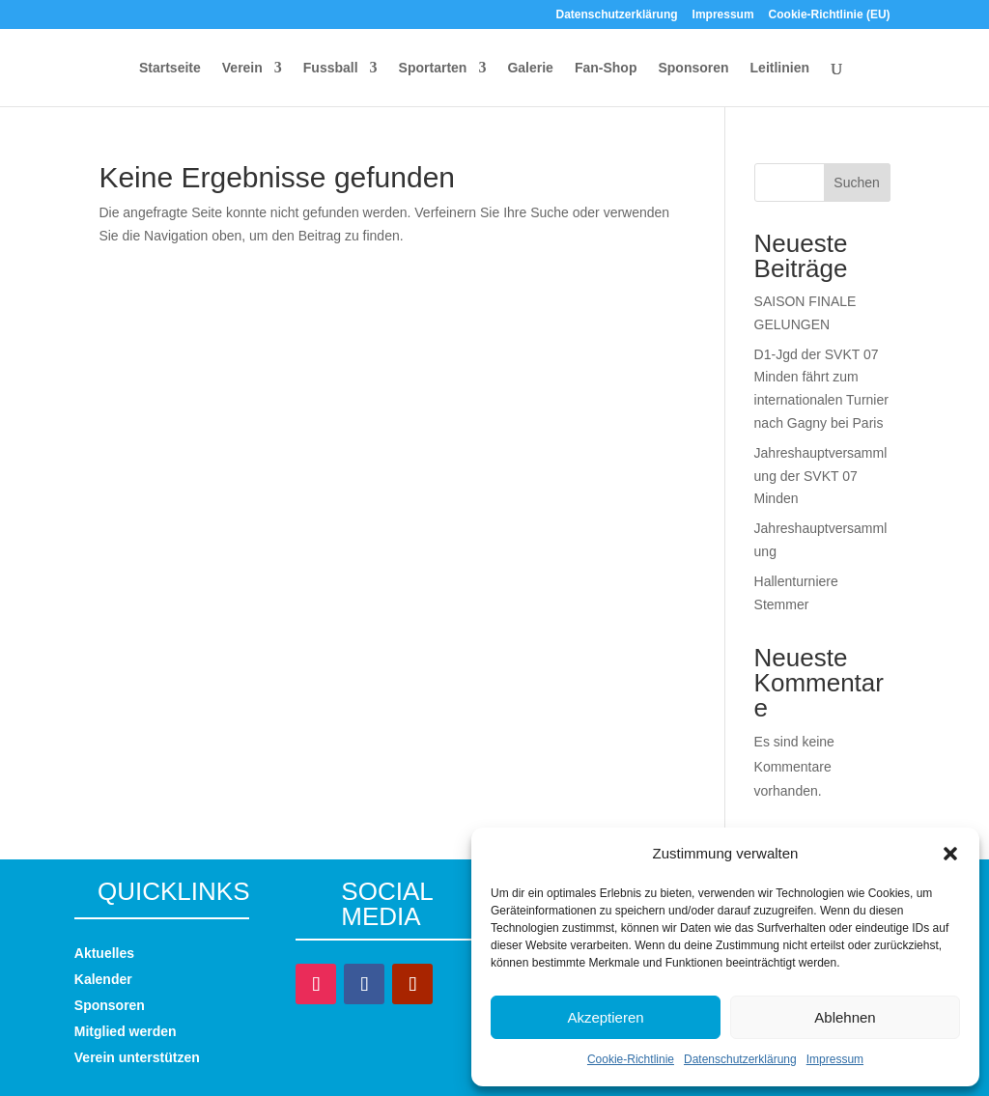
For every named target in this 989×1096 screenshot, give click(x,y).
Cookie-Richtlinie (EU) (829, 15)
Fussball (330, 68)
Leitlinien (779, 68)
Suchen (856, 182)
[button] (950, 853)
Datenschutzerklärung (740, 1059)
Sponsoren (693, 68)
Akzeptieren (605, 1017)
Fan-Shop (606, 68)
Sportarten (433, 68)
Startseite (170, 68)
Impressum (834, 1059)
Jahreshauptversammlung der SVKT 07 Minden (821, 476)
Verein (242, 68)
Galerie (529, 68)
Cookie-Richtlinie (630, 1059)
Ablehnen (844, 1017)
